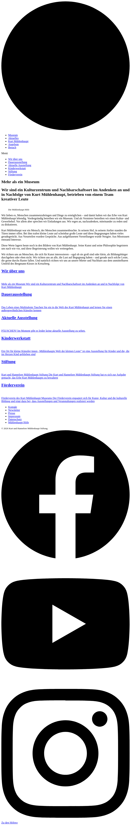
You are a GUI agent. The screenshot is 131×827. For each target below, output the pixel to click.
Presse (11, 413)
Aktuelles (13, 138)
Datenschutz (15, 419)
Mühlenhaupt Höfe (18, 422)
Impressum (14, 416)
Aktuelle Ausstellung (19, 165)
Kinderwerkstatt (17, 168)
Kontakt (12, 407)
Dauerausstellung (17, 162)
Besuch (12, 147)
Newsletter (14, 410)
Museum (13, 135)
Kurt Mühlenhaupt (18, 141)
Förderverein (15, 174)
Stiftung (12, 171)
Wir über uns (15, 159)
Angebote (13, 144)
